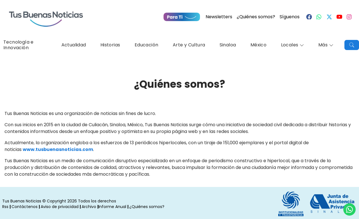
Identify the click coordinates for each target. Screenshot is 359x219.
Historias (110, 45)
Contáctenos (24, 206)
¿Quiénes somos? (256, 16)
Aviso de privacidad (60, 206)
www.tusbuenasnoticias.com (58, 149)
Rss (5, 206)
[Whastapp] (319, 17)
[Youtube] (339, 17)
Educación (146, 45)
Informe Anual (112, 206)
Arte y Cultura (189, 45)
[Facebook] (309, 17)
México (258, 45)
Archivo (89, 206)
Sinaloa (228, 45)
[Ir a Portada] (46, 15)
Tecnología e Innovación (18, 45)
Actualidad (73, 45)
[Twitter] (329, 17)
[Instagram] (349, 17)
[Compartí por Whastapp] (349, 209)
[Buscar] (351, 45)
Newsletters (219, 16)
